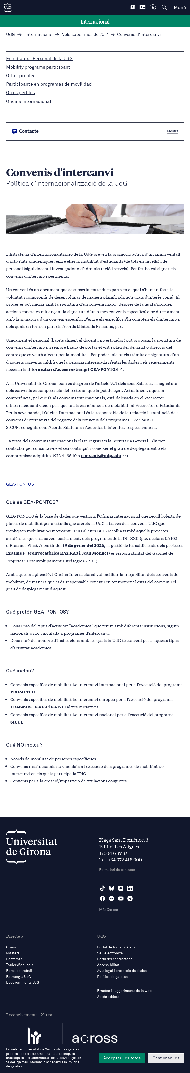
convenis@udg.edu (101, 455)
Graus (11, 947)
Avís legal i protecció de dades (122, 971)
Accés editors (108, 997)
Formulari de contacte (117, 870)
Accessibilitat (108, 965)
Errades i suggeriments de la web (124, 991)
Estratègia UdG (18, 977)
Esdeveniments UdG (22, 982)
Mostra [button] (172, 131)
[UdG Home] (7, 7)
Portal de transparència (116, 947)
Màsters (12, 953)
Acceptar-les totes (122, 1058)
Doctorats (14, 959)
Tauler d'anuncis (19, 965)
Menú (180, 7)
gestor (76, 1058)
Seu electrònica (110, 953)
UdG (10, 34)
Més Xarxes (108, 910)
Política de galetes (112, 977)
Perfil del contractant (114, 959)
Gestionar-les (166, 1058)
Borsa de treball (19, 971)
